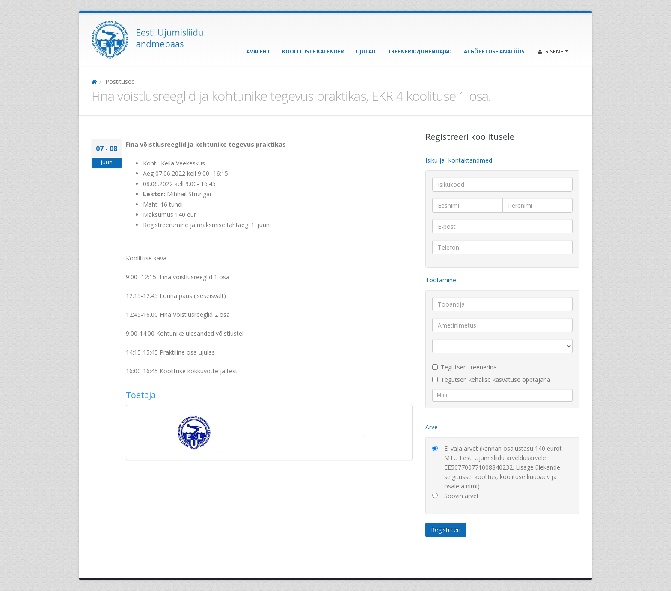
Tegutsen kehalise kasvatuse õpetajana (491, 379)
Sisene (553, 51)
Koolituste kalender (313, 51)
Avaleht (258, 51)
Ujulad (366, 51)
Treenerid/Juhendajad (420, 51)
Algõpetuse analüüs (494, 51)
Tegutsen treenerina (464, 367)
